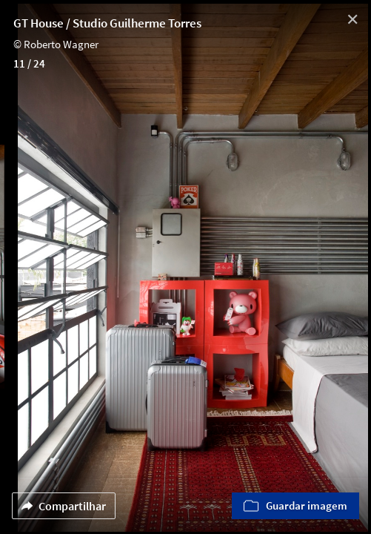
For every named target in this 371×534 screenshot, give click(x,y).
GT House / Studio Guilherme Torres (107, 23)
